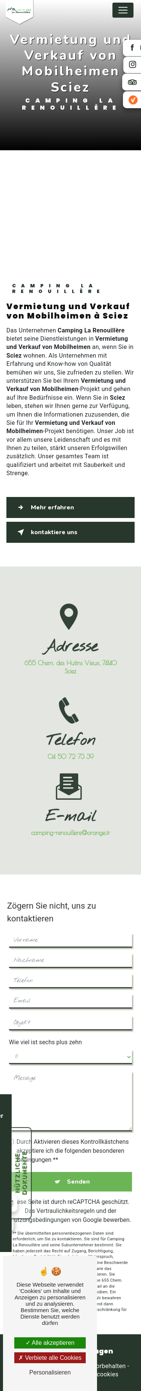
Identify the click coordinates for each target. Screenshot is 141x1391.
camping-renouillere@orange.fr (70, 826)
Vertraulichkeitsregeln (65, 1204)
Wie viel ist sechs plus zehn (45, 1035)
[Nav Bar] (122, 10)
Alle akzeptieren (50, 1343)
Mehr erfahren (44, 507)
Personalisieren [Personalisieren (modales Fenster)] (50, 1372)
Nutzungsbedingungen (40, 1213)
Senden (78, 1175)
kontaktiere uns (45, 532)
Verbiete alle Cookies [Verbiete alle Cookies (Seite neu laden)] (50, 1358)
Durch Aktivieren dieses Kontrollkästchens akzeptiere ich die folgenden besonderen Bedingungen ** (73, 1144)
